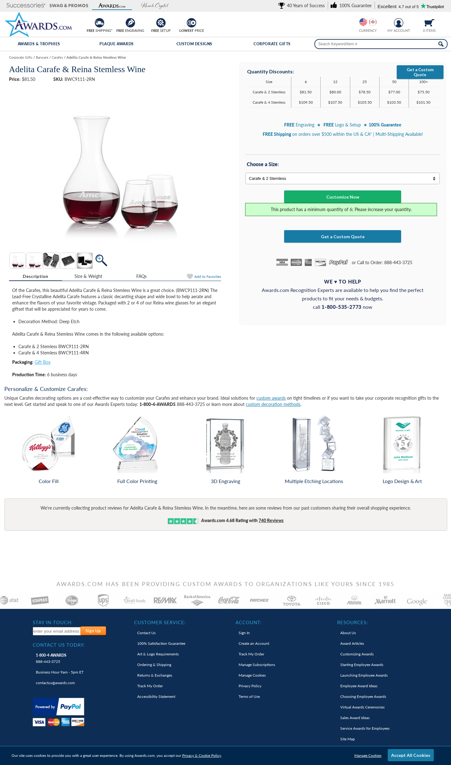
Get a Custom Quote (420, 72)
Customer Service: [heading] (160, 622)
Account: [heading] (248, 622)
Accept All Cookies (410, 755)
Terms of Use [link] (249, 696)
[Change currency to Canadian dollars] (373, 22)
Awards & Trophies (39, 44)
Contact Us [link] (146, 632)
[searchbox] (380, 44)
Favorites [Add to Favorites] (207, 276)
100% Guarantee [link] (161, 643)
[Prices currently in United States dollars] (363, 22)
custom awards (271, 398)
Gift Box (43, 362)
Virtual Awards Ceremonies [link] (362, 707)
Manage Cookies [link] (252, 675)
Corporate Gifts (272, 44)
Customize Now (342, 197)
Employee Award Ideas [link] (358, 686)
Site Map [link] (347, 739)
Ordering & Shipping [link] (154, 664)
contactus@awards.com (55, 682)
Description (35, 276)
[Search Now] (441, 44)
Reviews (271, 520)
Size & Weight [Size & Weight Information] (89, 276)
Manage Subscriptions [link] (257, 664)
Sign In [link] (244, 632)
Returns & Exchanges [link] (154, 675)
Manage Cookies (367, 755)
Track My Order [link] (150, 686)
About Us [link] (348, 632)
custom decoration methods (273, 404)
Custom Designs (194, 44)
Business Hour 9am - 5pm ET (60, 672)
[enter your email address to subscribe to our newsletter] (57, 631)
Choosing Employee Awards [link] (363, 696)
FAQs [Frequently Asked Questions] (141, 276)
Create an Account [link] (254, 643)
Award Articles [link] (352, 643)
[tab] (35, 276)
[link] (302, 5)
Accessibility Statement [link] (156, 696)
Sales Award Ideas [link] (355, 717)
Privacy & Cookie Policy (201, 755)
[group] (368, 22)
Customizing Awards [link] (357, 654)
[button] (26, 6)
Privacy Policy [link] (250, 686)
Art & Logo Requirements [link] (158, 654)
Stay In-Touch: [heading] (53, 622)
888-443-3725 (51, 658)
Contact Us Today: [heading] (59, 645)
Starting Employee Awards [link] (361, 664)
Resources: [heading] (352, 622)
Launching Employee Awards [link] (364, 675)
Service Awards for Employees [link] (365, 728)
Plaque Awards (116, 44)
